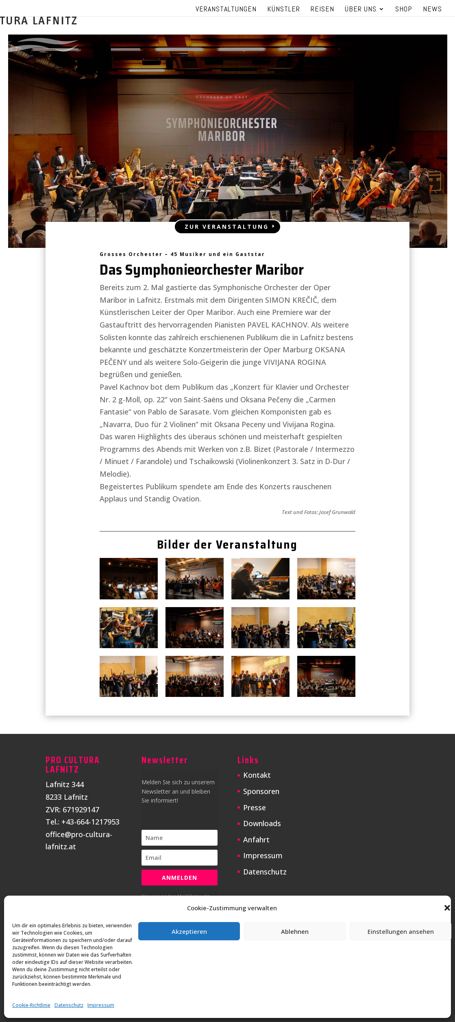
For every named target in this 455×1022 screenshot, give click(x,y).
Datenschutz (68, 1005)
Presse (254, 807)
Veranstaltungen (226, 9)
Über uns (361, 9)
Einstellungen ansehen (401, 931)
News (432, 9)
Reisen (322, 9)
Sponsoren (261, 791)
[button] (447, 908)
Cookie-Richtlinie (31, 1005)
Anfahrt (256, 839)
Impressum (100, 1005)
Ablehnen (295, 931)
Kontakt (257, 775)
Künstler (283, 9)
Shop (403, 9)
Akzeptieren (189, 931)
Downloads (262, 823)
